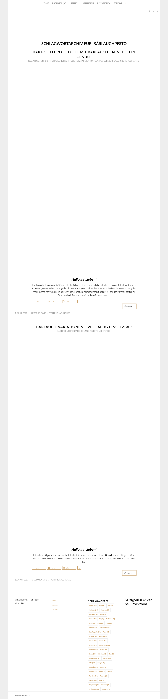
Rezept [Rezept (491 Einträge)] (103, 667)
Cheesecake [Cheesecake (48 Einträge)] (105, 610)
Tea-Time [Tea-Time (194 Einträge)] (93, 676)
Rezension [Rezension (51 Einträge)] (93, 667)
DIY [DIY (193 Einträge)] (101, 619)
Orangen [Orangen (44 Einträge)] (101, 663)
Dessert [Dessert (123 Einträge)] (92, 619)
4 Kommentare (38, 313)
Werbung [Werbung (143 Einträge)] (106, 689)
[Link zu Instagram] (154, 11)
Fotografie (56, 61)
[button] (39, 301)
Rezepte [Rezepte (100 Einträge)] (93, 672)
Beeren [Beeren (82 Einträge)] (102, 606)
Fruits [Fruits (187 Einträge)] (106, 632)
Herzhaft (80, 61)
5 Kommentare (39, 580)
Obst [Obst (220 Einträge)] (92, 663)
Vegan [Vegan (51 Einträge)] (102, 680)
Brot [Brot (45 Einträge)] (110, 606)
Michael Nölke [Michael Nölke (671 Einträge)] (94, 658)
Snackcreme (120, 61)
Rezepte (94, 331)
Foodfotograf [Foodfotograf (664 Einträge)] (105, 628)
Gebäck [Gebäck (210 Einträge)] (92, 641)
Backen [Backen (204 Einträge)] (92, 606)
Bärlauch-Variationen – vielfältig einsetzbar (84, 327)
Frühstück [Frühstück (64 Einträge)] (103, 636)
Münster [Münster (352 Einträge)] (107, 658)
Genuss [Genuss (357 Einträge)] (92, 645)
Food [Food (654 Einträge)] (109, 623)
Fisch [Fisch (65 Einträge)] (92, 623)
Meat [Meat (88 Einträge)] (111, 654)
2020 (30, 61)
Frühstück (69, 61)
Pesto (102, 61)
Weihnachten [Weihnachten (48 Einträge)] (94, 689)
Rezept (109, 61)
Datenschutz (55, 609)
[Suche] (125, 3)
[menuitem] (46, 3)
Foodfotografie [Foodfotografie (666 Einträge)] (95, 632)
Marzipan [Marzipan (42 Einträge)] (102, 654)
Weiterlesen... (129, 306)
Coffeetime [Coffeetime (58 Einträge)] (93, 614)
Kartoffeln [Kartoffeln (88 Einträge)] (93, 650)
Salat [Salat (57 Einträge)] (101, 672)
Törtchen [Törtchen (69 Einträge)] (103, 676)
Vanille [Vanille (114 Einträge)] (92, 680)
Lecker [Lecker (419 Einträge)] (92, 654)
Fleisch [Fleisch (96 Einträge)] (100, 623)
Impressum (55, 605)
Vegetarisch (134, 61)
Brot (47, 61)
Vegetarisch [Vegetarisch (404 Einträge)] (94, 685)
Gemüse (85, 331)
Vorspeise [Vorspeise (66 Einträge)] (105, 685)
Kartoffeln (92, 61)
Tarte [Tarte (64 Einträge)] (109, 672)
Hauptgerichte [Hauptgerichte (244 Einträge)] (104, 645)
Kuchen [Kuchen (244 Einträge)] (103, 650)
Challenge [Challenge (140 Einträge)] (93, 610)
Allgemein (38, 61)
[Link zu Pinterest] (158, 11)
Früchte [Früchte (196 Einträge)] (93, 636)
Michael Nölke (62, 313)
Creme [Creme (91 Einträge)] (103, 614)
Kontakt (54, 600)
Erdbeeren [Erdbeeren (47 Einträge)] (110, 619)
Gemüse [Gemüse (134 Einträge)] (102, 641)
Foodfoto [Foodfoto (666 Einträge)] (93, 628)
